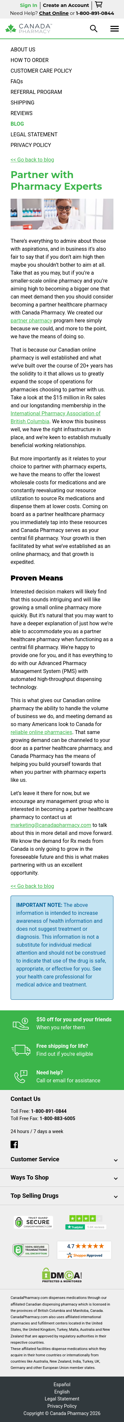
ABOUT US (23, 49)
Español (62, 1385)
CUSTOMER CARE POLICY (41, 71)
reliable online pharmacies (41, 732)
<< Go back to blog (32, 160)
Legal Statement (62, 1399)
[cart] (99, 5)
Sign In (28, 5)
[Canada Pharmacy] (28, 28)
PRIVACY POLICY (31, 145)
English (62, 1392)
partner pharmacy (31, 320)
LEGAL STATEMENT (34, 134)
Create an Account (66, 5)
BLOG (17, 124)
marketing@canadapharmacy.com (51, 825)
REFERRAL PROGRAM (36, 92)
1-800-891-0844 (49, 1111)
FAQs (17, 81)
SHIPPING (22, 103)
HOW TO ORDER (30, 60)
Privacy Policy (62, 1406)
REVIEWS (21, 113)
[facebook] (14, 1142)
